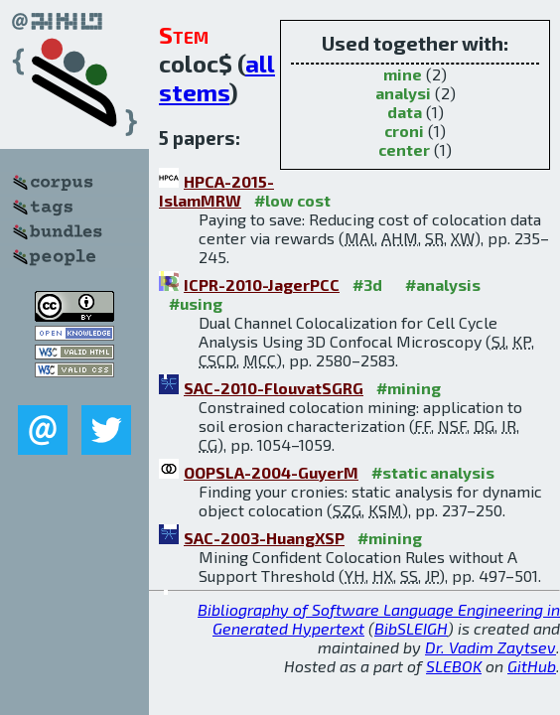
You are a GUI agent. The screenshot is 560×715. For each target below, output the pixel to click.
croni (404, 130)
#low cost (292, 200)
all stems (217, 77)
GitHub (531, 665)
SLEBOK (454, 665)
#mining (408, 387)
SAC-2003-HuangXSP (264, 537)
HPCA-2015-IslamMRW (216, 191)
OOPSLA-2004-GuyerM (271, 472)
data (404, 111)
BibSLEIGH (411, 628)
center (404, 149)
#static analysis (432, 472)
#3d (367, 284)
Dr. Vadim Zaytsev (490, 647)
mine (402, 74)
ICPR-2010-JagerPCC (262, 284)
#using (195, 303)
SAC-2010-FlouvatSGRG (273, 387)
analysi (403, 92)
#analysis (443, 284)
